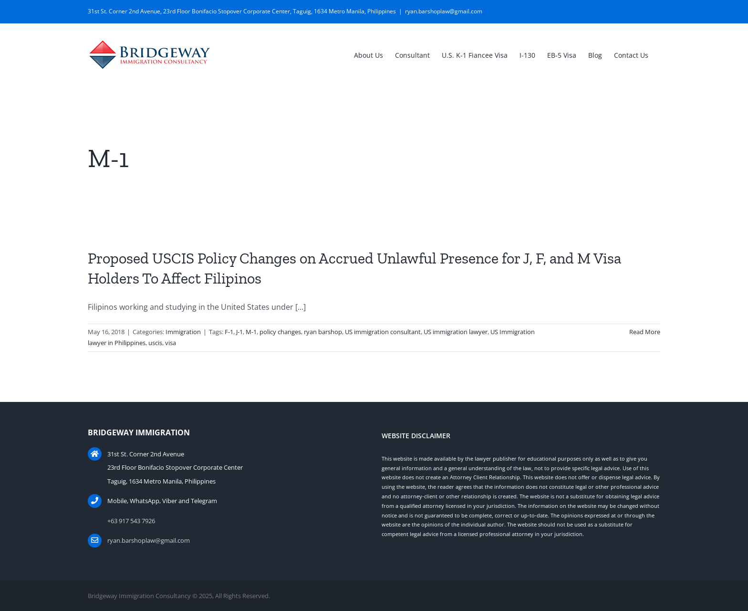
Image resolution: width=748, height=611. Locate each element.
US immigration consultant (383, 331)
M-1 (251, 331)
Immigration (183, 331)
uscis (155, 342)
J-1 (239, 331)
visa (170, 342)
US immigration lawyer (456, 331)
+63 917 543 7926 (131, 520)
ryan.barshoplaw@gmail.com (443, 11)
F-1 (229, 331)
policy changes (280, 331)
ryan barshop (323, 331)
